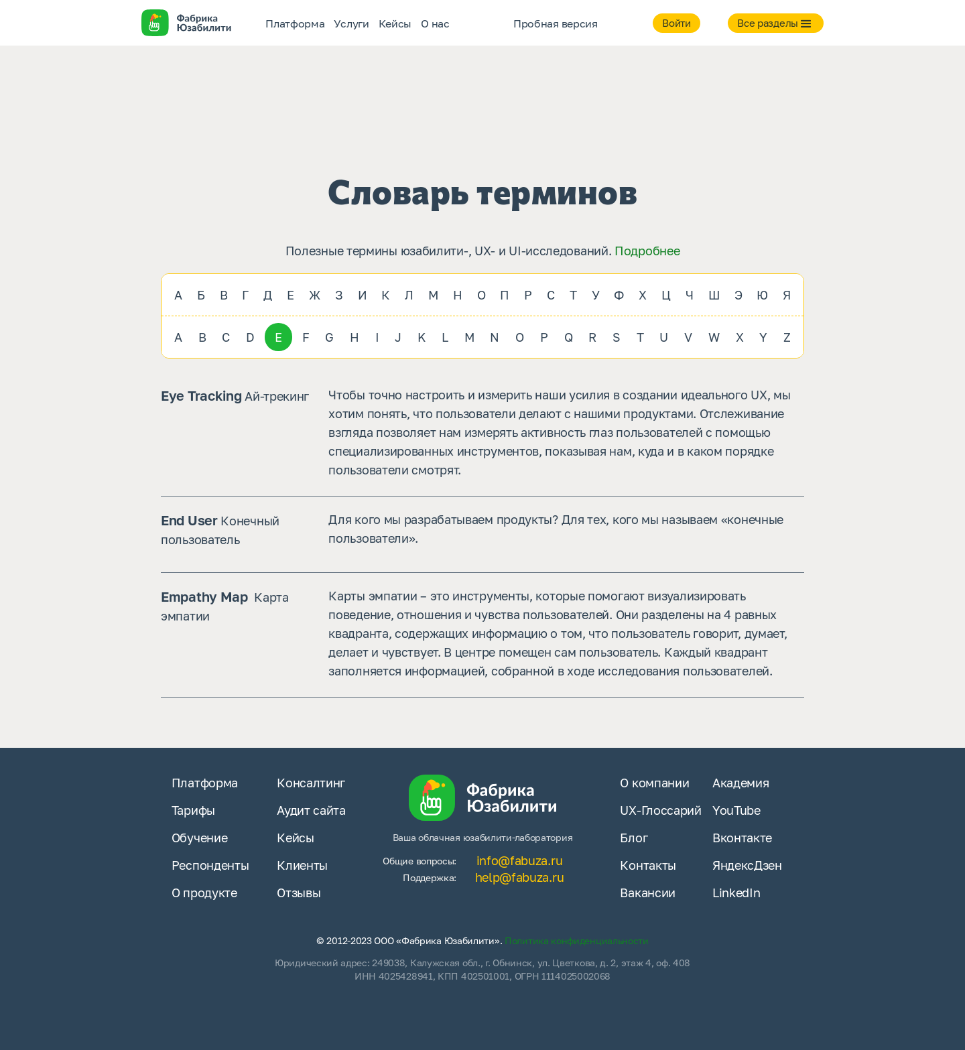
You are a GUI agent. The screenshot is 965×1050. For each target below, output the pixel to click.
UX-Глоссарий (660, 810)
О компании (654, 782)
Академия (740, 782)
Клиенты (302, 865)
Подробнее (647, 250)
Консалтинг (311, 782)
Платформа (205, 782)
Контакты (648, 865)
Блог (633, 837)
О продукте (204, 892)
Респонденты (210, 865)
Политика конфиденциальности (577, 940)
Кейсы (295, 837)
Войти (676, 23)
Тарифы (193, 810)
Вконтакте (742, 837)
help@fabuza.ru (519, 877)
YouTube (736, 810)
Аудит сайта (311, 810)
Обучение (200, 837)
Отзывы (298, 892)
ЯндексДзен (747, 865)
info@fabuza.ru (519, 860)
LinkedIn (736, 892)
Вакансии (648, 892)
